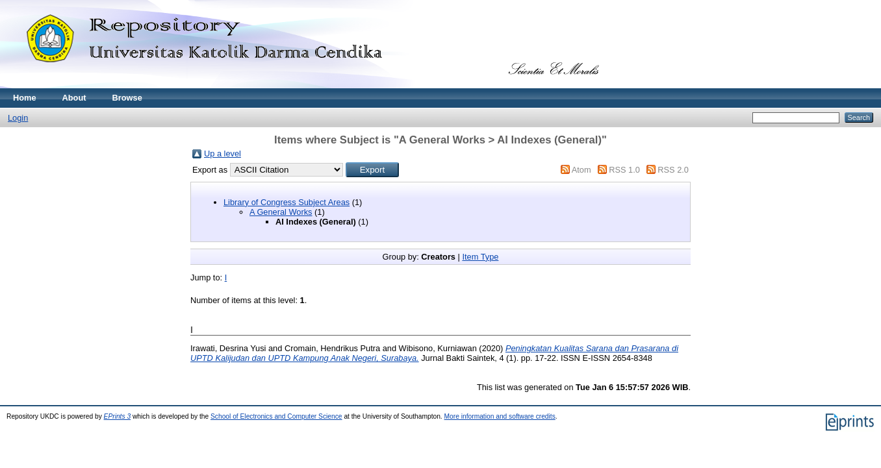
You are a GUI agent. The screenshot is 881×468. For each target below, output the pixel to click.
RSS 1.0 (624, 170)
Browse (127, 98)
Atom (581, 170)
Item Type (480, 257)
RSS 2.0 (673, 170)
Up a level (222, 153)
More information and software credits (499, 416)
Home (24, 98)
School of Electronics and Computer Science (276, 416)
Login (18, 118)
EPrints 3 (117, 416)
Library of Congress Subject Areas (286, 202)
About (74, 98)
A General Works (281, 212)
